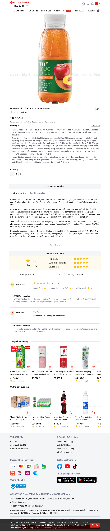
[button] (97, 3)
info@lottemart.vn (35, 506)
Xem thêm (95, 126)
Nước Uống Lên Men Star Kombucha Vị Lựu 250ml (64, 373)
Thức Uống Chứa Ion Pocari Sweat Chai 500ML (83, 418)
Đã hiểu (95, 525)
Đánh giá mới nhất (27, 274)
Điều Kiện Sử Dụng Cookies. (52, 527)
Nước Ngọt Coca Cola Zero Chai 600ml (62, 418)
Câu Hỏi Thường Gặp (65, 442)
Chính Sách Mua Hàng (65, 449)
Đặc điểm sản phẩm (38, 193)
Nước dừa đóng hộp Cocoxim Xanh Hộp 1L (84, 373)
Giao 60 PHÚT (62, 11)
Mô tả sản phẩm (19, 193)
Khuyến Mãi (46, 11)
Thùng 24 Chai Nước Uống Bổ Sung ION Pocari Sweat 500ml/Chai (18, 418)
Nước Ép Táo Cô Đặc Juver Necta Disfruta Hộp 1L (20, 373)
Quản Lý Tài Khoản (64, 445)
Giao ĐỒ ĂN (79, 11)
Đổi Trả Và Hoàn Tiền (65, 452)
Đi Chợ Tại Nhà (19, 11)
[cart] (88, 3)
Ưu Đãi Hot (33, 11)
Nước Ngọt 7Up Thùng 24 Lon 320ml (41, 418)
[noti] (92, 3)
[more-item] (98, 10)
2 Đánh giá (23, 112)
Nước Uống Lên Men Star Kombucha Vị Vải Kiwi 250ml (42, 373)
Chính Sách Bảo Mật (18, 445)
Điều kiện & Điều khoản (19, 449)
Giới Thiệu (14, 442)
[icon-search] (83, 3)
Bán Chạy (91, 11)
